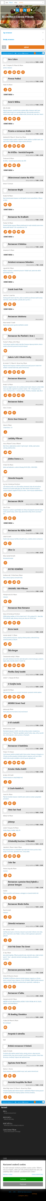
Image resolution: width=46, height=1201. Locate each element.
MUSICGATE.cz (24, 1118)
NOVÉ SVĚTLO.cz (24, 1124)
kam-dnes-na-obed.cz (27, 1192)
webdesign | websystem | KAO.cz (27, 1195)
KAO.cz (24, 1112)
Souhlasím (23, 1179)
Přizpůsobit (23, 1184)
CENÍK (12, 1159)
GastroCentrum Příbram (24, 1130)
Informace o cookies (7, 1174)
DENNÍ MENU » (9, 94)
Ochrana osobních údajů (37, 1174)
